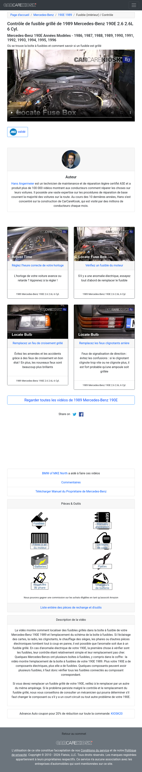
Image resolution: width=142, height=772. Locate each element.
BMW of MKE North (54, 473)
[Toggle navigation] (134, 5)
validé (18, 132)
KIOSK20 (117, 713)
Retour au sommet (74, 734)
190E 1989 (65, 15)
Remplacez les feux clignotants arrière (104, 343)
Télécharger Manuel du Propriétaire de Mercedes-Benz (71, 491)
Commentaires (71, 482)
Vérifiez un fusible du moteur (104, 265)
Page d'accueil (19, 15)
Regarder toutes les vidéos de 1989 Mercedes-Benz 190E (71, 400)
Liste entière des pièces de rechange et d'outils (71, 607)
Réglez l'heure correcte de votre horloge (38, 265)
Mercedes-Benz (43, 15)
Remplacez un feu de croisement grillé (38, 343)
